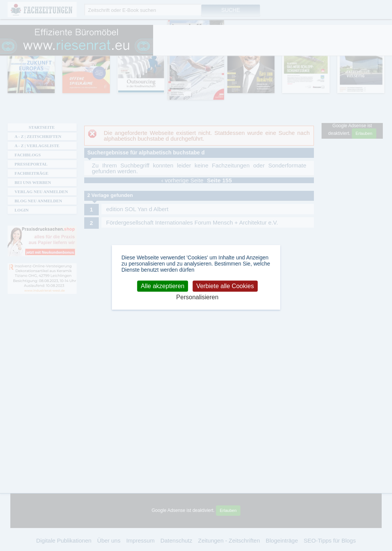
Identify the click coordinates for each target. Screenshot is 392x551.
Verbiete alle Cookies (225, 286)
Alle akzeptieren (163, 286)
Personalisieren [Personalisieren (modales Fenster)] (197, 297)
